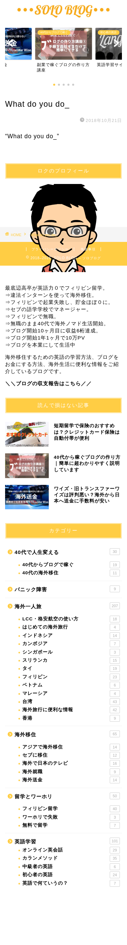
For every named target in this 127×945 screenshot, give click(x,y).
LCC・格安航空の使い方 (71, 619)
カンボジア (71, 643)
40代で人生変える (67, 551)
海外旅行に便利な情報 (71, 709)
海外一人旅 (67, 605)
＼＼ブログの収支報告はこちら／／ (48, 383)
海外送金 (71, 780)
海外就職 (71, 771)
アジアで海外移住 (71, 747)
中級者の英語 (71, 866)
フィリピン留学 (71, 808)
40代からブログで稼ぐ (71, 564)
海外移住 (67, 734)
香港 (71, 718)
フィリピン (71, 677)
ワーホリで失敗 (71, 817)
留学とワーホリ (67, 796)
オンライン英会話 (71, 850)
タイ (71, 668)
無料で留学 (71, 825)
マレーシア (71, 693)
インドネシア (71, 635)
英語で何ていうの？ (71, 883)
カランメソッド (71, 858)
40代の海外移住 (71, 573)
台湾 (71, 701)
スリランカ (71, 660)
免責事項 (88, 249)
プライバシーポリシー (50, 249)
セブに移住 (71, 755)
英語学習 (67, 841)
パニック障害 (67, 589)
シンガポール (71, 652)
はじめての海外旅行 (71, 627)
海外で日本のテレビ (71, 763)
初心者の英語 (71, 874)
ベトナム (71, 685)
